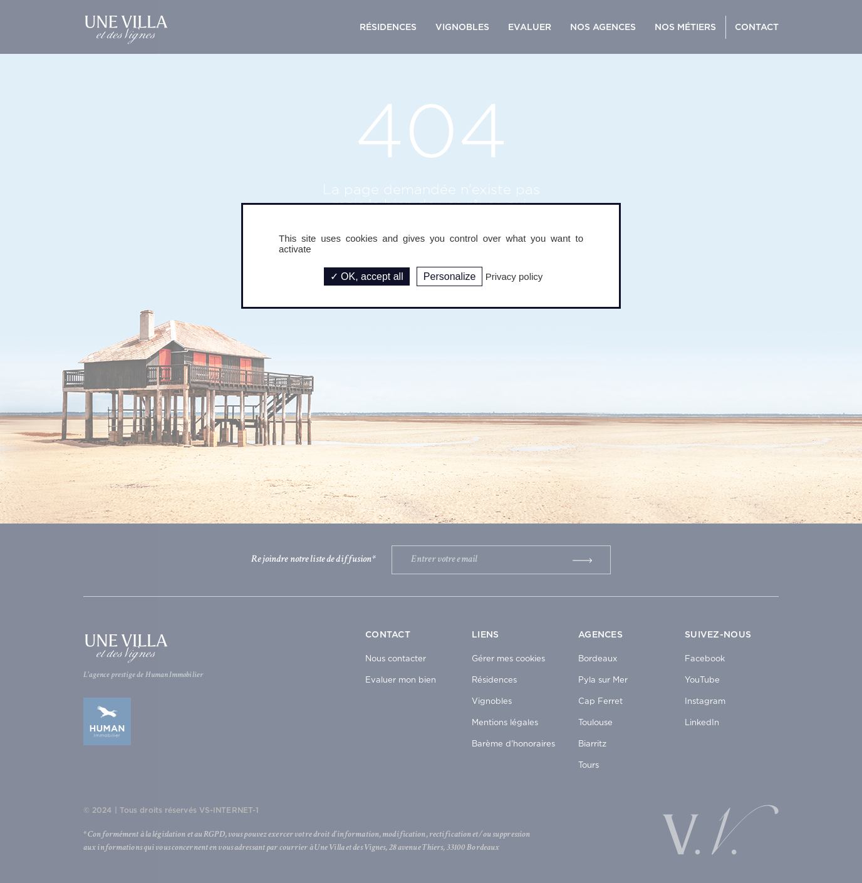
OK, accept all (366, 276)
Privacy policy (514, 276)
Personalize (449, 276)
